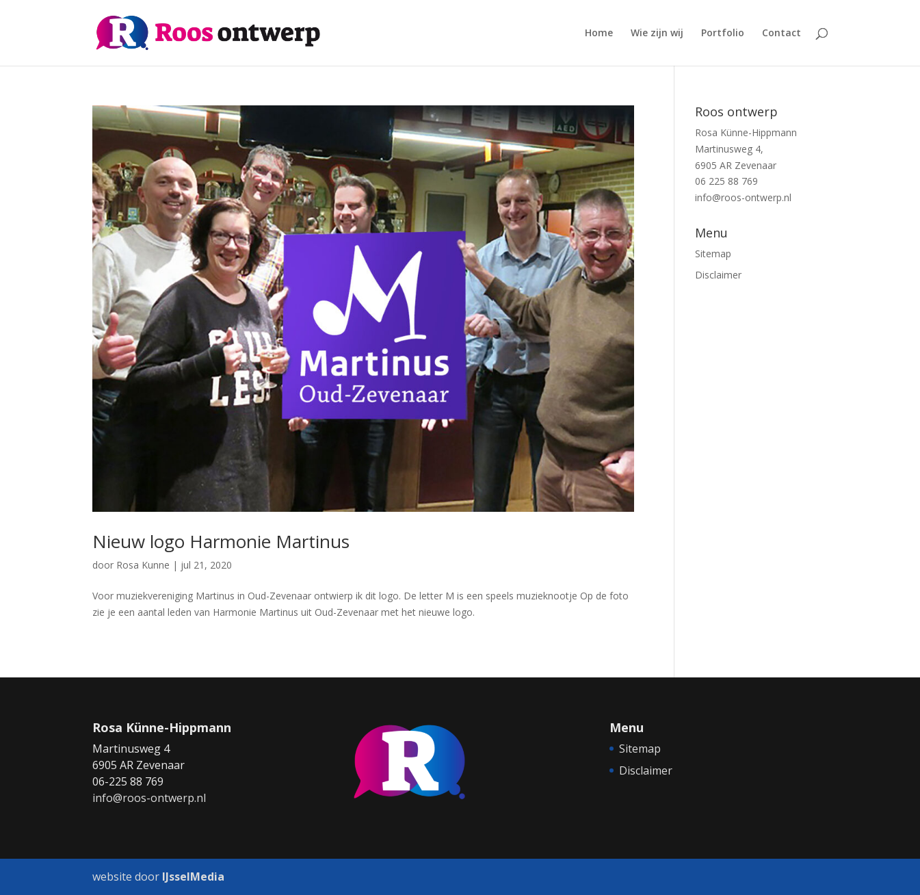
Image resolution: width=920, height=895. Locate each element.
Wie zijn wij (657, 33)
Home (599, 33)
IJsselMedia (193, 876)
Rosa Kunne (143, 564)
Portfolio (722, 33)
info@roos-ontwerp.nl (743, 197)
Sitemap (713, 253)
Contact (781, 33)
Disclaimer (718, 274)
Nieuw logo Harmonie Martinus (221, 541)
